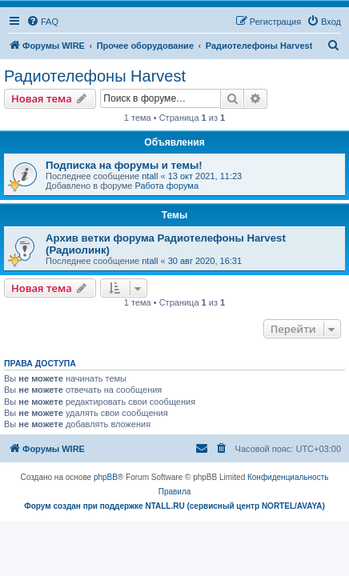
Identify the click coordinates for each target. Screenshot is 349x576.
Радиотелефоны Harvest (95, 76)
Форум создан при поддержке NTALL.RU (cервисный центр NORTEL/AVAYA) (174, 506)
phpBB (106, 477)
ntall (150, 176)
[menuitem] (42, 21)
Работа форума (166, 185)
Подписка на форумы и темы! (124, 165)
